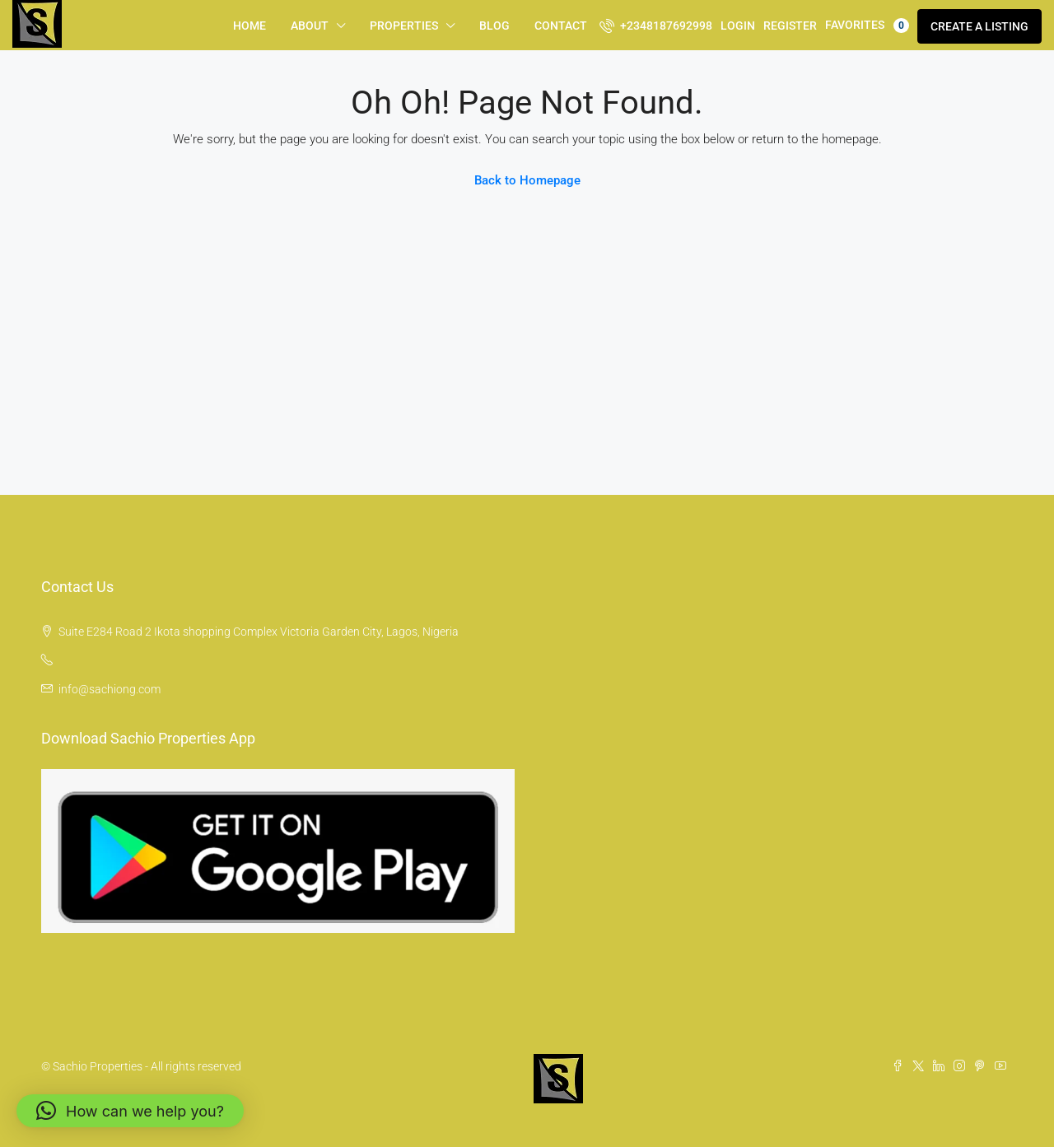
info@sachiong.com (109, 689)
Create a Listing (979, 26)
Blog (494, 25)
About (310, 25)
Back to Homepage (527, 180)
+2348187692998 (655, 25)
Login (738, 25)
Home (249, 25)
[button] (130, 1110)
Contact (560, 25)
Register (790, 25)
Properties (404, 25)
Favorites (867, 25)
